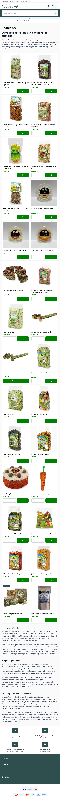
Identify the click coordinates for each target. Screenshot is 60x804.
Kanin (9, 21)
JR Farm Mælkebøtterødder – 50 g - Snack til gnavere (15, 209)
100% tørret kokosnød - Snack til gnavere (15, 250)
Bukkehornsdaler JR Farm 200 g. (12, 534)
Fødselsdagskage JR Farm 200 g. (12, 494)
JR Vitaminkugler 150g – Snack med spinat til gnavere (16, 84)
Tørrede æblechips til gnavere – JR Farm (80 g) (43, 167)
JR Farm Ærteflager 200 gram (40, 372)
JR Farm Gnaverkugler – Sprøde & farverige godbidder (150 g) (41, 291)
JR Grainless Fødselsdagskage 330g (13, 290)
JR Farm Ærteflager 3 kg (10, 332)
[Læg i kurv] (23, 91)
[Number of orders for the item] (9, 91)
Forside (3, 21)
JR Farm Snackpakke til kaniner (12, 614)
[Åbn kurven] (52, 6)
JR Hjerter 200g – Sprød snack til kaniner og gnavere (43, 125)
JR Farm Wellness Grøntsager (40, 454)
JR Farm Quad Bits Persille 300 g (12, 454)
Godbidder (27, 21)
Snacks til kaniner (17, 21)
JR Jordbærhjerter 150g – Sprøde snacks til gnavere (16, 125)
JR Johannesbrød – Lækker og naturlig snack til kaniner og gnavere (43, 84)
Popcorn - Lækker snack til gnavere (42, 208)
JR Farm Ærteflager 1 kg (10, 414)
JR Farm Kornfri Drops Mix (39, 414)
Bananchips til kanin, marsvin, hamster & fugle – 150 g (15, 167)
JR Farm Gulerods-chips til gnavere (13, 574)
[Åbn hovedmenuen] (56, 6)
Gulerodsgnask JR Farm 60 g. (40, 494)
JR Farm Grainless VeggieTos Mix (41, 332)
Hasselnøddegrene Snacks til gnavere (43, 614)
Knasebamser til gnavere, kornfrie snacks (44, 534)
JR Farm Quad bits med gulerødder (42, 574)
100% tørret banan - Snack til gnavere (43, 250)
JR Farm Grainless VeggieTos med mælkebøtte (13, 373)
